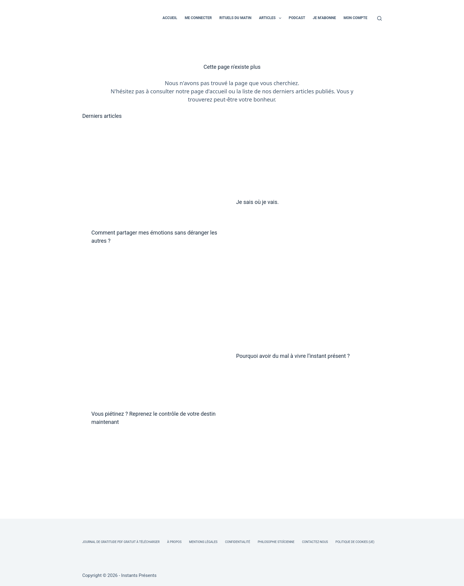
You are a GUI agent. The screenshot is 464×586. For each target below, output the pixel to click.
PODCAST (297, 18)
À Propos (174, 542)
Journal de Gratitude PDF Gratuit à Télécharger (121, 542)
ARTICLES (271, 18)
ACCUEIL (169, 18)
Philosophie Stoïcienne (276, 542)
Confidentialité (237, 542)
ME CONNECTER (198, 18)
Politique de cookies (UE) (354, 542)
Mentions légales (203, 542)
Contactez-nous (315, 542)
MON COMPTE (356, 18)
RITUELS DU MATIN (235, 18)
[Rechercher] (379, 18)
